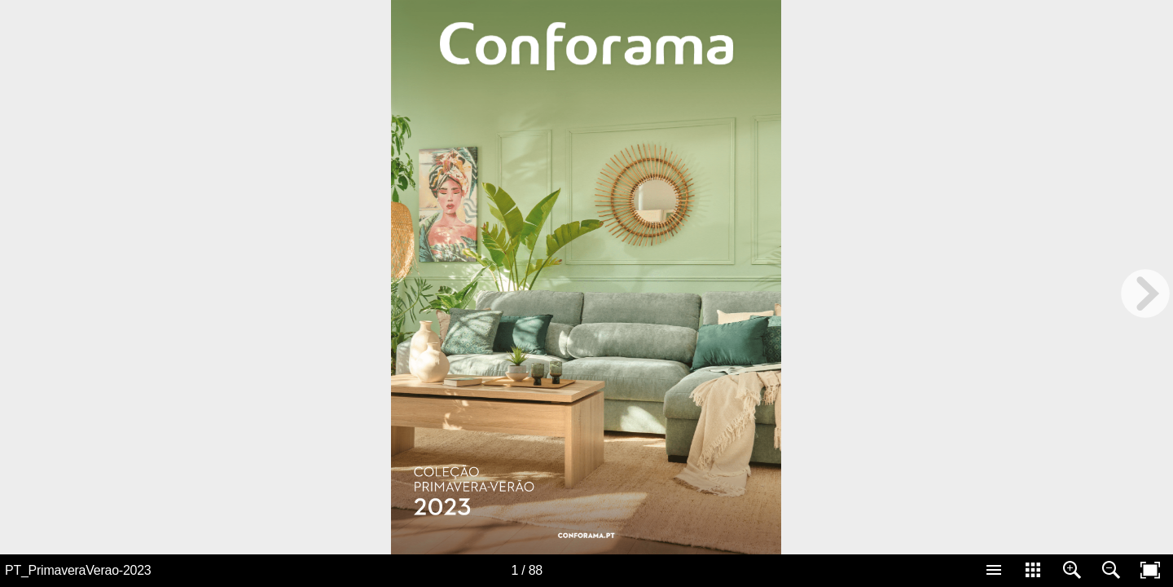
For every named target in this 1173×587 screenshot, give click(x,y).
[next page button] (1145, 293)
